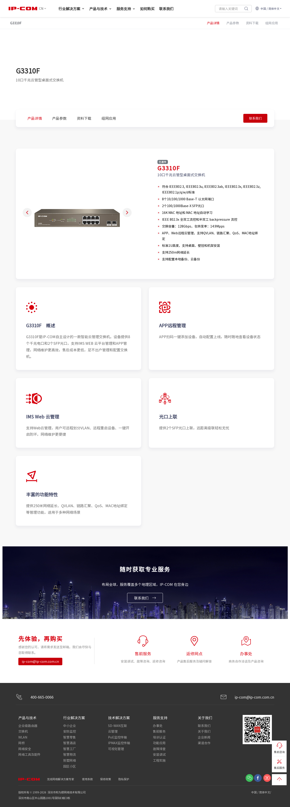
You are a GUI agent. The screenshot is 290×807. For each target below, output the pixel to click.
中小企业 (69, 725)
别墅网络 (69, 759)
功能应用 (159, 742)
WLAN (22, 737)
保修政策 (105, 778)
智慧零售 (69, 737)
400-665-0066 (34, 697)
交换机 (23, 731)
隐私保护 (123, 778)
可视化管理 (116, 748)
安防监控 (69, 731)
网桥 (21, 742)
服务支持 (125, 8)
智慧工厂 (69, 748)
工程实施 (159, 759)
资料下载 (84, 118)
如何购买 (147, 8)
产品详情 (34, 118)
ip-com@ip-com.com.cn (40, 661)
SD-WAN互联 (117, 725)
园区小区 (69, 765)
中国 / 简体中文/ (261, 791)
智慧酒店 (69, 742)
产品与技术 (100, 8)
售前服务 (159, 731)
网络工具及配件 (29, 754)
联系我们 (166, 8)
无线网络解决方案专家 (60, 778)
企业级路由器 (27, 725)
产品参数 (59, 118)
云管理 (113, 731)
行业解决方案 (71, 9)
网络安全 (24, 748)
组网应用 (109, 118)
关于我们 (204, 731)
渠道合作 (204, 742)
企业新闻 (204, 737)
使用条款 (87, 778)
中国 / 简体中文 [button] (267, 8)
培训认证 (159, 737)
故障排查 (159, 748)
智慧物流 (69, 754)
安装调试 (159, 754)
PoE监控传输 (117, 737)
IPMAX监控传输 (119, 742)
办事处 (157, 725)
